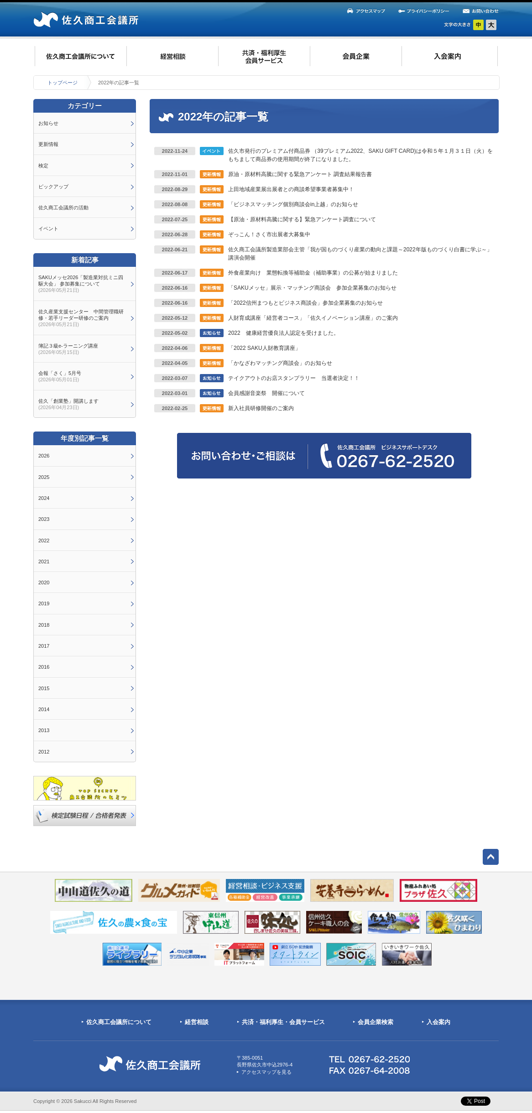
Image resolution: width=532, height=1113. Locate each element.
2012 (43, 751)
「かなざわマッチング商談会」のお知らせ (280, 363)
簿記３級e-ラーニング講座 (68, 349)
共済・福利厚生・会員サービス (283, 1022)
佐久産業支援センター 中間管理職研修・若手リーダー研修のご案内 (81, 318)
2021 (43, 561)
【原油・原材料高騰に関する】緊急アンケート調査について (302, 219)
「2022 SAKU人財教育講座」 (264, 348)
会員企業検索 (375, 1022)
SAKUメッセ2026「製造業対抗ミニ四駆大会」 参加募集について (80, 284)
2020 (43, 582)
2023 (43, 519)
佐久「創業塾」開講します (68, 404)
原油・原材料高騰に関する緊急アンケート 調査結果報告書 (300, 174)
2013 (43, 730)
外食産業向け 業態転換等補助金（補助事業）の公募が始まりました (313, 273)
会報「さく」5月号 (59, 376)
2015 (43, 688)
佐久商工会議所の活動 (63, 207)
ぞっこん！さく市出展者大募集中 (269, 234)
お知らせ (48, 123)
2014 (43, 709)
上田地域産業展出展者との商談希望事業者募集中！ (291, 189)
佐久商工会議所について (118, 1022)
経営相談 (197, 1022)
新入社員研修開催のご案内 (261, 408)
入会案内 (438, 1022)
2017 (43, 646)
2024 (43, 498)
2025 (43, 477)
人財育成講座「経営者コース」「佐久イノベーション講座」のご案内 (313, 318)
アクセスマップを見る (266, 1072)
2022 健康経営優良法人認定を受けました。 (283, 333)
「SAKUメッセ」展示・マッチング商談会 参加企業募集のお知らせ (312, 288)
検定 (43, 165)
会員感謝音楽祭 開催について (266, 393)
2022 (43, 540)
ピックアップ (53, 186)
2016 (43, 667)
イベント (48, 228)
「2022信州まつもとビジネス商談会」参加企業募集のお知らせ (305, 303)
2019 (43, 603)
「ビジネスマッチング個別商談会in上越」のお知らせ (293, 204)
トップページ (62, 82)
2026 (43, 455)
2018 (43, 625)
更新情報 (48, 144)
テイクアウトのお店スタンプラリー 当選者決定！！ (294, 378)
